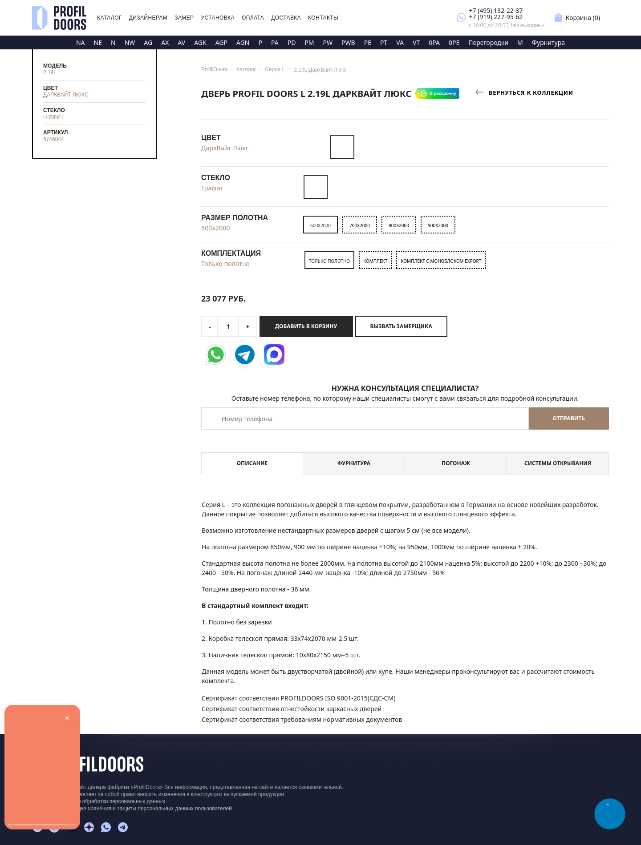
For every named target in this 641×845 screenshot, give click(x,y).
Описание (252, 463)
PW (328, 42)
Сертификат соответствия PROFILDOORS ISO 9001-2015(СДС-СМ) (298, 698)
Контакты (323, 18)
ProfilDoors (214, 69)
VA (400, 42)
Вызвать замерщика (401, 326)
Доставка (286, 18)
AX (165, 42)
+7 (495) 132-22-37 (496, 10)
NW (130, 42)
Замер (184, 18)
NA (80, 42)
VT (416, 42)
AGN (243, 42)
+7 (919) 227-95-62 (496, 16)
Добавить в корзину (306, 326)
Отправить (569, 418)
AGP (221, 42)
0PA (434, 42)
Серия (275, 69)
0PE (454, 42)
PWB (348, 42)
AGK (200, 42)
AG (148, 42)
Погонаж (456, 463)
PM (309, 42)
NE (98, 42)
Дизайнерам (148, 18)
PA (275, 42)
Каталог (109, 18)
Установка (218, 18)
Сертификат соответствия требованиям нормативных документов (302, 719)
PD (292, 42)
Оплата (253, 18)
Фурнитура (548, 42)
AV (181, 42)
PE (367, 42)
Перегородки (488, 42)
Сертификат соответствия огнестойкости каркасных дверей (291, 708)
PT (383, 42)
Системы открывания (557, 463)
